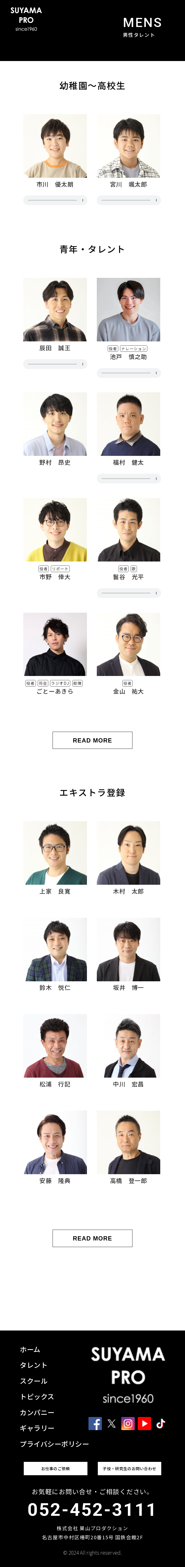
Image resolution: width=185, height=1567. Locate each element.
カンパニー (37, 1412)
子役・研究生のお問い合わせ (129, 1468)
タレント (34, 1365)
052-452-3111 (92, 1510)
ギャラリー (37, 1428)
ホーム (30, 1349)
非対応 (55, 200)
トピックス (37, 1396)
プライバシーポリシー (54, 1444)
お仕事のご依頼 (55, 1468)
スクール (34, 1381)
